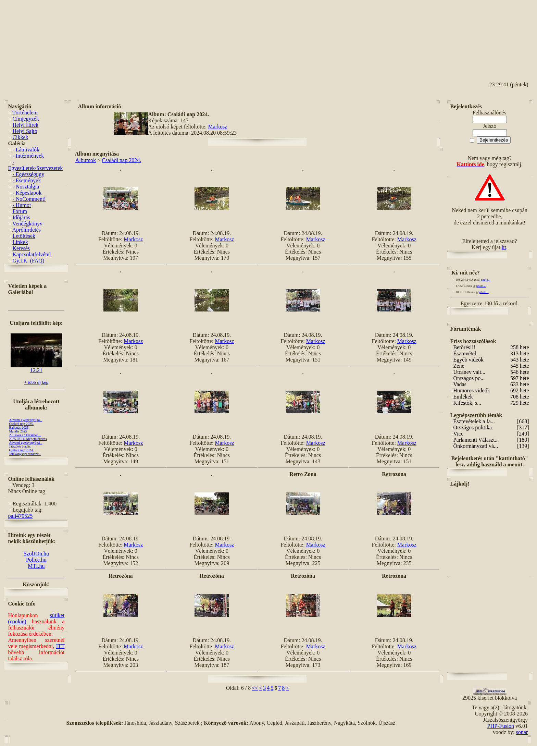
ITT (60, 646)
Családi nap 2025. (21, 424)
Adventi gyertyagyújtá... (25, 420)
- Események (26, 180)
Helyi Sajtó (24, 131)
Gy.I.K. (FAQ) (28, 261)
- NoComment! (29, 199)
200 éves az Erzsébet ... (25, 435)
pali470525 (20, 516)
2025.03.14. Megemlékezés (28, 439)
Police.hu (36, 560)
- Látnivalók (25, 149)
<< (255, 688)
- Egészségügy (28, 174)
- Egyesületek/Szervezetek (35, 165)
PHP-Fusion (500, 726)
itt (504, 247)
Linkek (20, 242)
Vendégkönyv (27, 224)
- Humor (21, 205)
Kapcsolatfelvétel (31, 254)
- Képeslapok (26, 193)
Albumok (85, 160)
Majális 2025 (18, 431)
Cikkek (20, 137)
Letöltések (23, 236)
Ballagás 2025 (18, 427)
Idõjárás (21, 217)
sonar (522, 732)
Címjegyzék (25, 119)
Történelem (25, 112)
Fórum (19, 211)
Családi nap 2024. (21, 450)
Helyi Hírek (25, 125)
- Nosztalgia (25, 186)
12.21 (36, 368)
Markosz (217, 127)
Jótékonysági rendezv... (25, 454)
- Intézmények (28, 156)
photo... (485, 279)
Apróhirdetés (26, 230)
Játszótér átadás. (20, 446)
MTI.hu (36, 566)
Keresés (21, 248)
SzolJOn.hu (36, 554)
